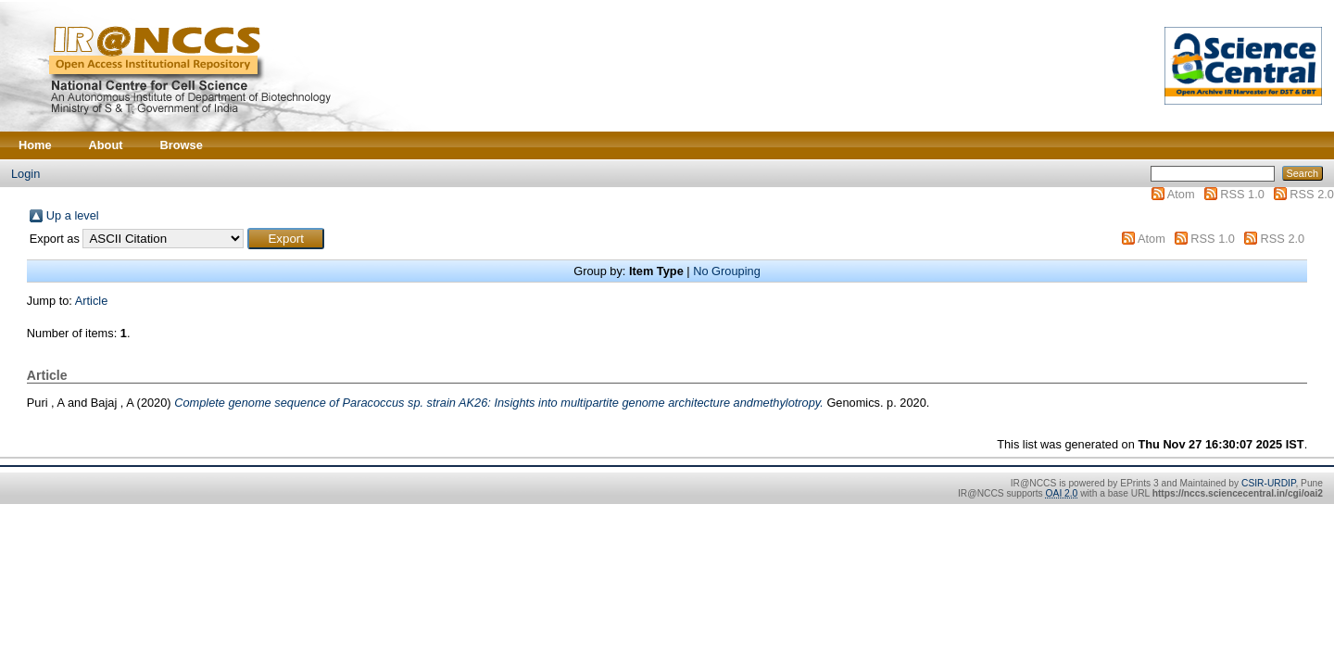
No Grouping (727, 271)
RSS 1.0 (1242, 194)
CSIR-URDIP (1268, 483)
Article (91, 301)
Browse (181, 145)
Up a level (72, 215)
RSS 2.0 (1312, 194)
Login (25, 174)
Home (35, 145)
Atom (1181, 194)
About (106, 145)
